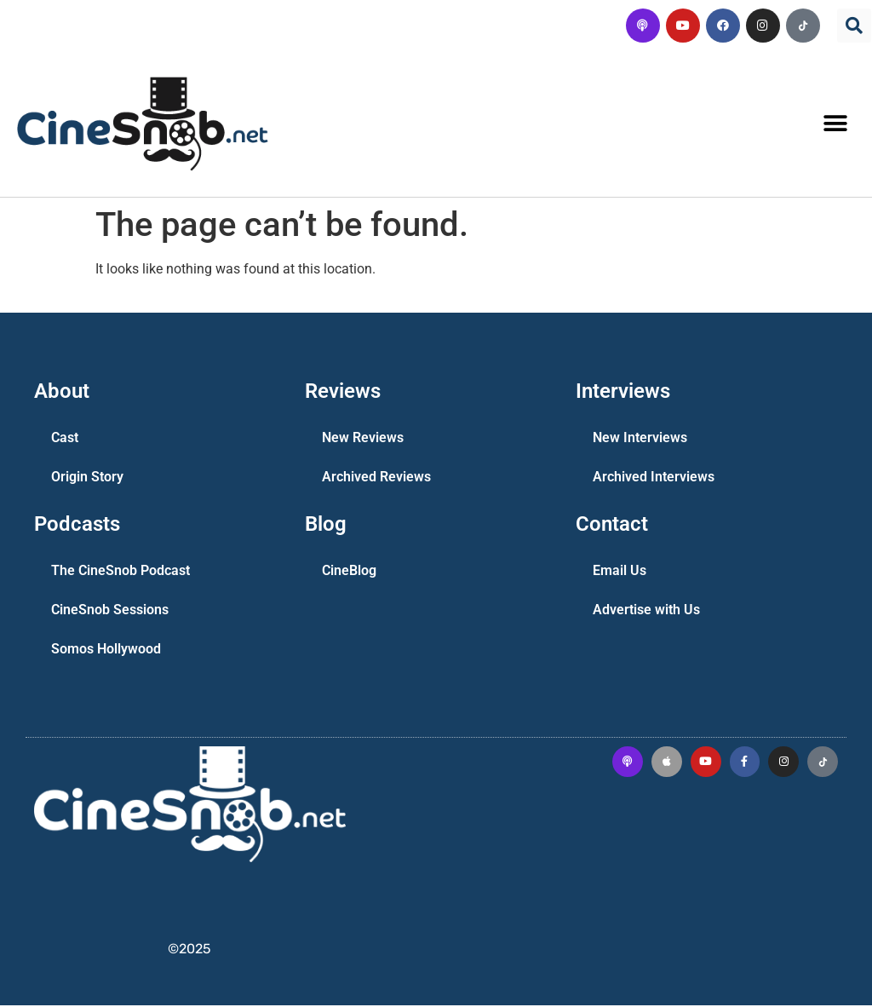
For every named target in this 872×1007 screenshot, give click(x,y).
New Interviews (640, 439)
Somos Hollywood (106, 650)
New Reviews (363, 439)
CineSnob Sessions (110, 611)
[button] (854, 26)
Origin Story (87, 478)
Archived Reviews (376, 478)
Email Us (619, 572)
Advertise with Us (646, 611)
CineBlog (349, 572)
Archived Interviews (653, 478)
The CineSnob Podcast (120, 572)
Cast (64, 439)
